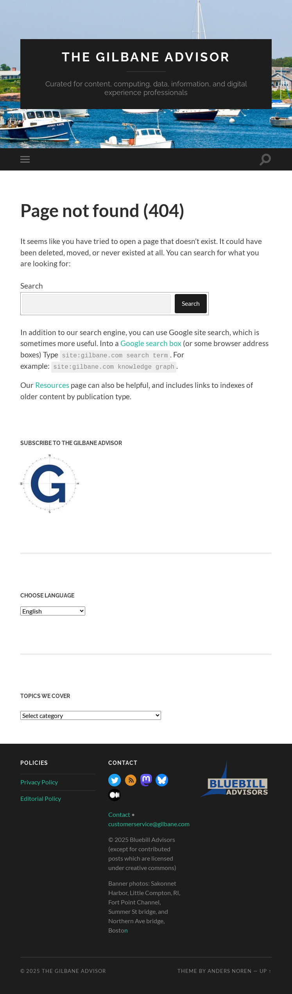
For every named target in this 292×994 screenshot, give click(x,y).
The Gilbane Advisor (146, 57)
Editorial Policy (40, 797)
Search (31, 285)
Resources (52, 384)
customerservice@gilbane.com (149, 823)
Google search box (150, 343)
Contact (119, 814)
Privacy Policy (39, 781)
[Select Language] (52, 610)
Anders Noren (230, 970)
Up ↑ (265, 970)
